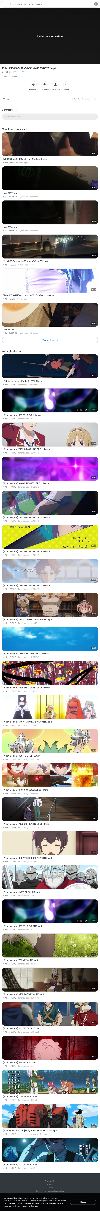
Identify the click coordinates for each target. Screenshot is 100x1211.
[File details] (50, 148)
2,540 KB (14, 76)
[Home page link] (5, 4)
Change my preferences (29, 1206)
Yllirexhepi (6, 72)
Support (50, 1188)
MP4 (5, 76)
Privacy (50, 1184)
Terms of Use (50, 1181)
